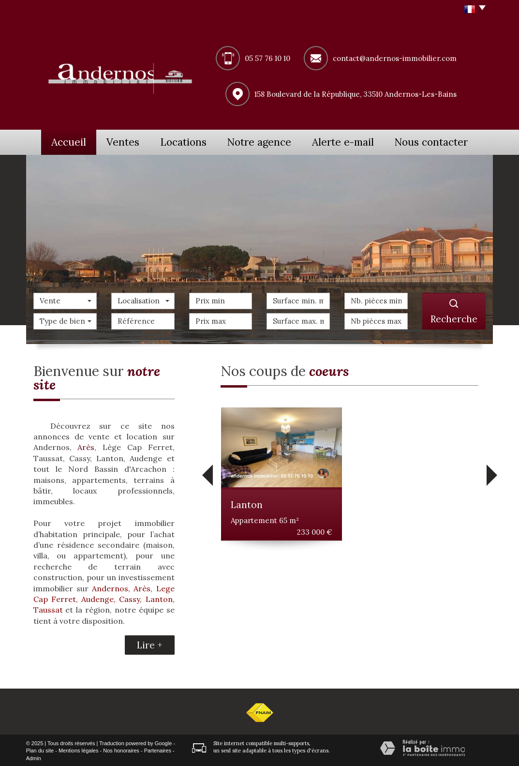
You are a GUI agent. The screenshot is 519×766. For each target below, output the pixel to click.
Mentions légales (79, 749)
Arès (85, 446)
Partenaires (157, 749)
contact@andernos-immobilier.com (395, 58)
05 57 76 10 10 (267, 58)
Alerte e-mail (354, 141)
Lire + (150, 644)
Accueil (64, 141)
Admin (33, 757)
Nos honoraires (121, 749)
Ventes (126, 141)
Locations (193, 141)
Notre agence (271, 141)
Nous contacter (440, 141)
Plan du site (40, 749)
